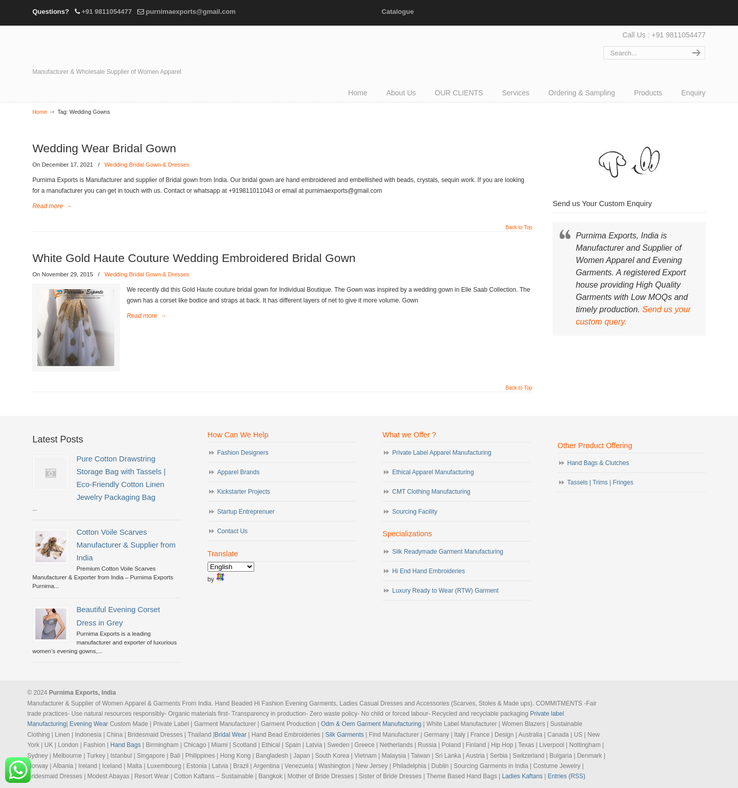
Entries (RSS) (566, 776)
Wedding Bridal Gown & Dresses (147, 164)
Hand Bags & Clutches (598, 463)
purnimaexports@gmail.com (191, 11)
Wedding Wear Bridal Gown (104, 148)
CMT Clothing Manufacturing (431, 491)
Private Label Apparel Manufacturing (441, 452)
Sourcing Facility (414, 511)
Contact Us (232, 531)
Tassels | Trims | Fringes (600, 482)
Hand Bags (125, 745)
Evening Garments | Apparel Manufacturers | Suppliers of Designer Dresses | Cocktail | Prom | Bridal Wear (122, 47)
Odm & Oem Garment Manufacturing (371, 724)
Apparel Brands (238, 472)
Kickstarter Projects (243, 491)
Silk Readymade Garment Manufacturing (447, 551)
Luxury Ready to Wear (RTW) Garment (445, 590)
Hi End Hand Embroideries (428, 571)
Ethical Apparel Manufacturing (433, 472)
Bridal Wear (231, 734)
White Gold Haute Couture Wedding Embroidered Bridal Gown (194, 258)
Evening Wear (89, 724)
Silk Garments (344, 734)
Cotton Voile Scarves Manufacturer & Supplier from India (125, 545)
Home (39, 112)
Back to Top (518, 227)
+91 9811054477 (106, 11)
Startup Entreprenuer (246, 511)
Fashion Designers (243, 452)
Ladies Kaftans (522, 776)
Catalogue (398, 11)
